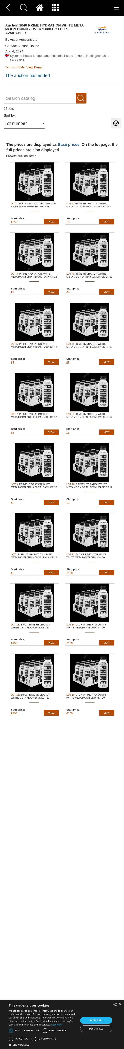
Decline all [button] (96, 1028)
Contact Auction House (22, 46)
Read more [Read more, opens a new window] (56, 1024)
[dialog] (62, 1024)
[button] (43, 1044)
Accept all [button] (96, 1020)
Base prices (68, 144)
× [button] (120, 1004)
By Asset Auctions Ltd (21, 39)
